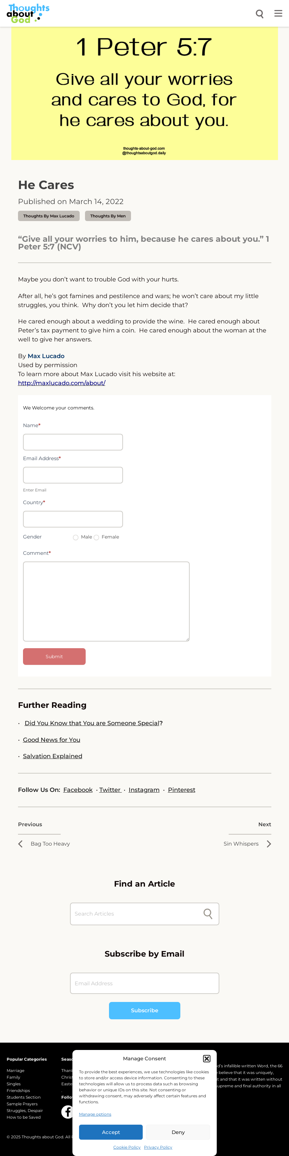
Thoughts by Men (108, 215)
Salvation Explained (52, 756)
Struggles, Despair (25, 1110)
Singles (14, 1083)
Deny (178, 1132)
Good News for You (51, 740)
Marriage (15, 1070)
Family (13, 1077)
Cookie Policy (127, 1147)
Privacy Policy (158, 1147)
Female (106, 537)
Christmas (71, 1077)
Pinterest (181, 790)
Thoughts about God (42, 1136)
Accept (111, 1132)
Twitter (110, 790)
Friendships (18, 1090)
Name (32, 425)
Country (34, 502)
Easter (67, 1083)
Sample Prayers (22, 1103)
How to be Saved (24, 1117)
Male (82, 537)
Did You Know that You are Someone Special (92, 723)
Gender (32, 536)
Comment (37, 553)
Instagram (144, 790)
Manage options (95, 1114)
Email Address (42, 458)
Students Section (24, 1097)
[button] (206, 1058)
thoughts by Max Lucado (48, 215)
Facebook (78, 790)
